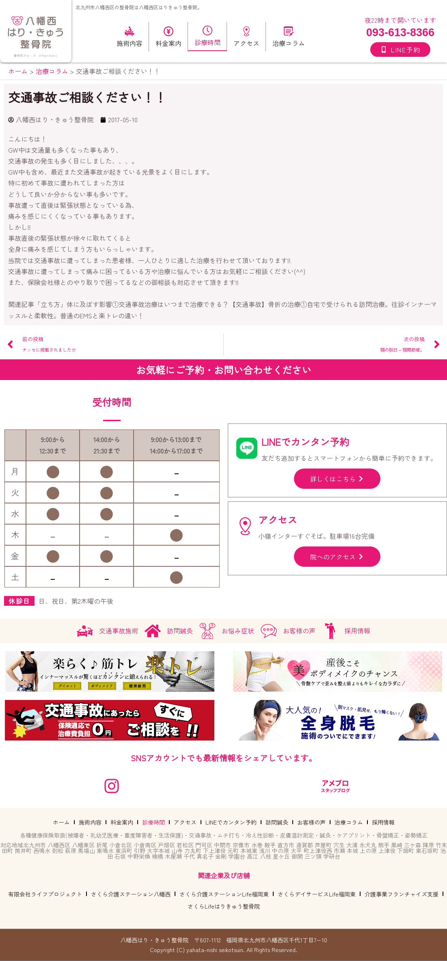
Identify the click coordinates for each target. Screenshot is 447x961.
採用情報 (383, 822)
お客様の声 (311, 822)
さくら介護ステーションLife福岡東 (224, 894)
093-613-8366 (400, 32)
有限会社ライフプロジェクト (45, 894)
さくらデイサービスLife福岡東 (317, 894)
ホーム (61, 822)
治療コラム (349, 822)
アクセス (185, 822)
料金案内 (121, 822)
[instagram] (112, 786)
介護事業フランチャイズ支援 (401, 894)
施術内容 (90, 822)
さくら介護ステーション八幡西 (131, 894)
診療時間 (153, 822)
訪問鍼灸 (277, 822)
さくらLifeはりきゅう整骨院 (224, 906)
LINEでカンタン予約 (231, 822)
